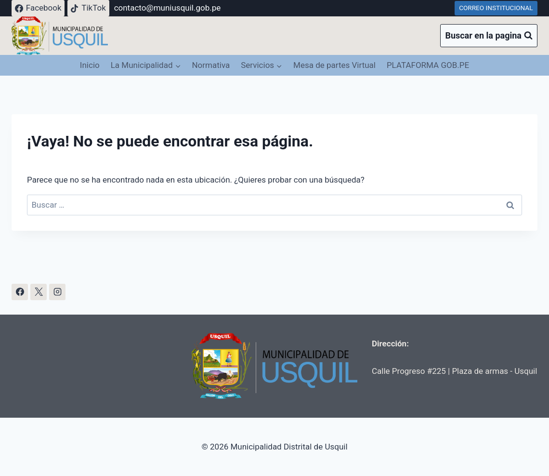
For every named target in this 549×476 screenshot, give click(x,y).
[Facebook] (20, 292)
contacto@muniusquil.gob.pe (167, 8)
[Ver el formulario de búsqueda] (488, 36)
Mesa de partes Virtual (334, 65)
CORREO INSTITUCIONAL (496, 8)
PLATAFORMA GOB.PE (428, 65)
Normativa (211, 65)
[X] (38, 292)
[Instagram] (57, 292)
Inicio (90, 65)
